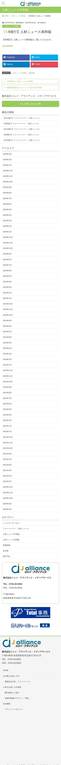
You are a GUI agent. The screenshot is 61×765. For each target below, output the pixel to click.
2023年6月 (7, 337)
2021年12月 (8, 437)
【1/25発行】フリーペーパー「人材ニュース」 (22, 140)
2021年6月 (7, 465)
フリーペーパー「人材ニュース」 (16, 529)
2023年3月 (7, 354)
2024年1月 (7, 298)
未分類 (5, 551)
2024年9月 (7, 254)
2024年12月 (8, 237)
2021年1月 (7, 481)
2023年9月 (7, 320)
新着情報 (31, 73)
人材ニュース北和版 (11, 540)
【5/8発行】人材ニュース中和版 (20, 81)
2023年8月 (7, 326)
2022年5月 (7, 409)
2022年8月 (7, 393)
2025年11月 (8, 176)
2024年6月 (7, 271)
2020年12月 (8, 487)
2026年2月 (7, 159)
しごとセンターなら (11, 523)
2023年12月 (8, 304)
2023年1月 (7, 365)
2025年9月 (7, 187)
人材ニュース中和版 (11, 26)
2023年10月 (8, 315)
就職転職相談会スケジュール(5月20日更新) (24, 87)
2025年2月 (7, 226)
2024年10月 (8, 248)
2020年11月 (8, 493)
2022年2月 (7, 426)
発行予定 (6, 556)
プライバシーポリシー (14, 709)
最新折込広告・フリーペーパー (17, 681)
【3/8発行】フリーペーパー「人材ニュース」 (21, 123)
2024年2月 (7, 293)
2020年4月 (7, 509)
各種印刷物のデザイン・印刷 (17, 698)
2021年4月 (7, 470)
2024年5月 (7, 276)
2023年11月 (8, 309)
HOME (5, 670)
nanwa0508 (7, 46)
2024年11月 (8, 243)
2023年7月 (7, 332)
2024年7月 (7, 265)
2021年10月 (8, 448)
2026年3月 (7, 154)
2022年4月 (7, 415)
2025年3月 (7, 221)
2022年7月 (7, 398)
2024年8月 (7, 259)
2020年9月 (7, 504)
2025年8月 (7, 193)
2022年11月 (8, 376)
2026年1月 (7, 165)
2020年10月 (8, 498)
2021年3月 (7, 476)
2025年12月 (8, 171)
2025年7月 (7, 198)
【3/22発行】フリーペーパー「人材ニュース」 (22, 118)
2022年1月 (7, 431)
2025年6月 (7, 204)
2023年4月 (7, 348)
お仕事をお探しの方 (11, 676)
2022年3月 (7, 420)
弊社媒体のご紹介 (12, 693)
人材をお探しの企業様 (12, 687)
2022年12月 (8, 370)
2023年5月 (7, 343)
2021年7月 (7, 459)
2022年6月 (7, 404)
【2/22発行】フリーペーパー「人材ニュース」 (22, 129)
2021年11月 (8, 443)
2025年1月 (7, 232)
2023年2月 (7, 359)
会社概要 (6, 704)
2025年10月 (8, 182)
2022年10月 (8, 382)
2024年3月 (7, 287)
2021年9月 (7, 454)
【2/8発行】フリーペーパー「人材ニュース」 (21, 135)
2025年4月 (7, 215)
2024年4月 (7, 282)
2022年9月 (7, 387)
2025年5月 (7, 209)
